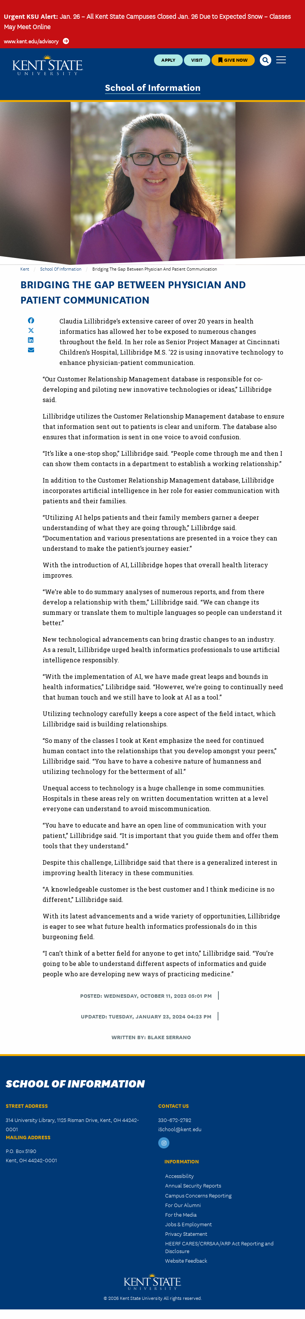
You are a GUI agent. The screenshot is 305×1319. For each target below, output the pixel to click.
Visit (197, 60)
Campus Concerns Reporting (198, 1195)
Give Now (233, 60)
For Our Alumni (183, 1205)
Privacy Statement (186, 1233)
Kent (24, 268)
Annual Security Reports (193, 1185)
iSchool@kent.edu (180, 1129)
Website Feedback (186, 1260)
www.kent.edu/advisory (31, 41)
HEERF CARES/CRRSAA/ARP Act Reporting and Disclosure (219, 1247)
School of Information (152, 87)
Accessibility (179, 1175)
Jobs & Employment (188, 1224)
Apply (168, 60)
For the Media (181, 1214)
